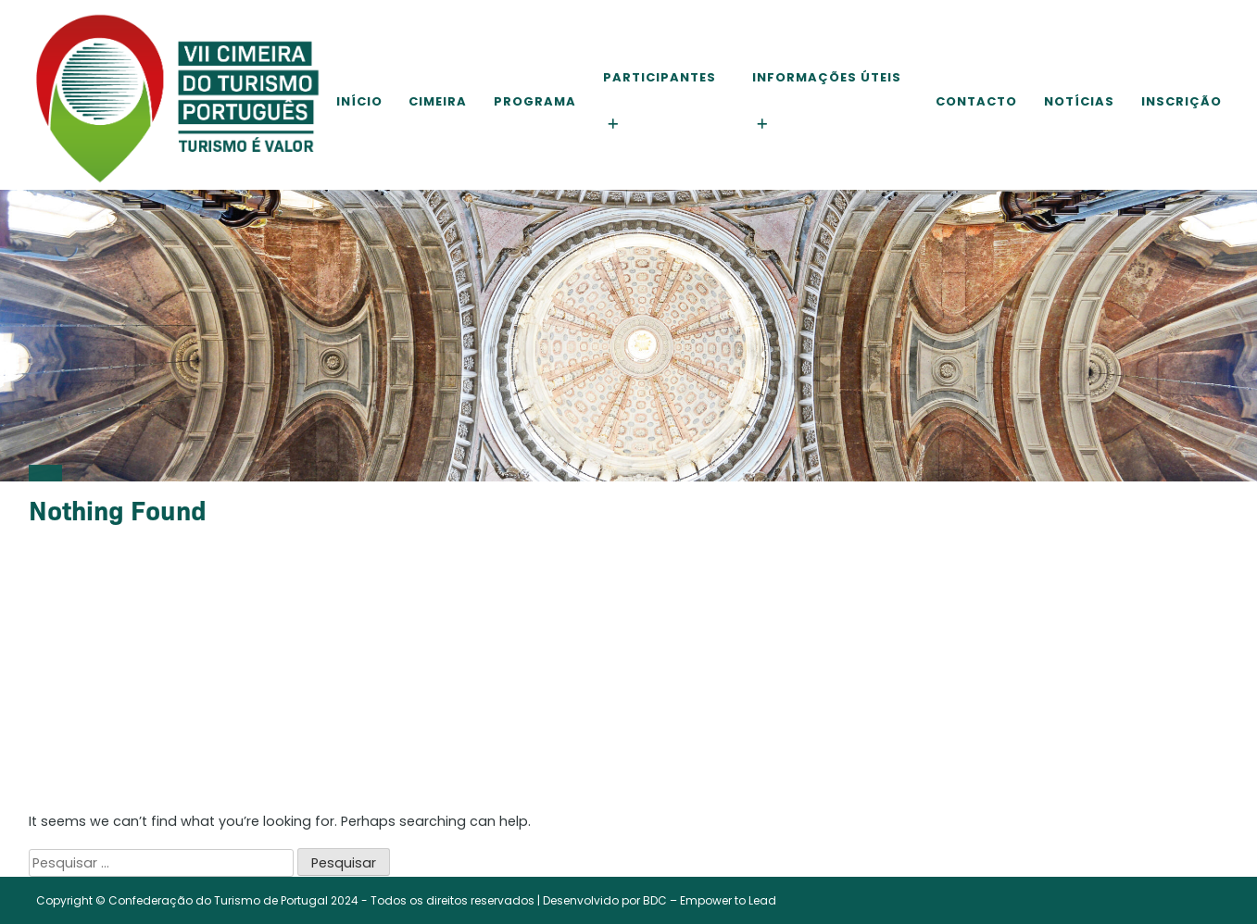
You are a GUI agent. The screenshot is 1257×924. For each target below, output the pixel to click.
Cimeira (438, 101)
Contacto (976, 101)
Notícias (1079, 101)
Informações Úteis (826, 77)
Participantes (659, 77)
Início (359, 101)
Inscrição (1181, 101)
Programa (535, 101)
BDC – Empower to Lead (709, 900)
